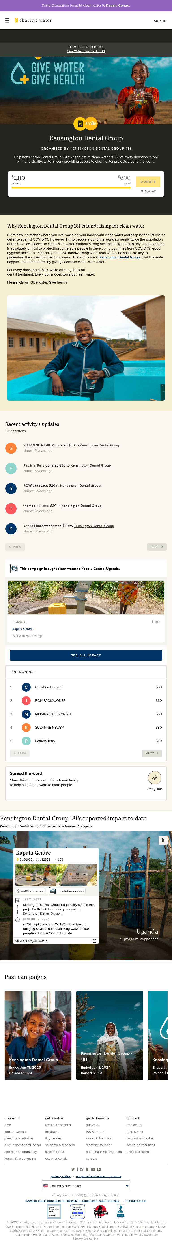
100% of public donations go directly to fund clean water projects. (73, 1200)
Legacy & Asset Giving (20, 1158)
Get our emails (136, 1200)
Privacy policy (61, 1176)
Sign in (160, 21)
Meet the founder (99, 1145)
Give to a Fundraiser (18, 1138)
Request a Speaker (140, 1138)
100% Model (95, 1131)
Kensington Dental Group (120, 257)
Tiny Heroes (53, 1138)
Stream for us (55, 1151)
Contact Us (134, 1124)
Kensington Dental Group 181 (100, 148)
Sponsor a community (20, 1151)
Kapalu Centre (117, 5)
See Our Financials (99, 1138)
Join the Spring (15, 1131)
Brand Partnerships (141, 1145)
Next (156, 547)
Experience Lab (56, 1158)
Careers (91, 1158)
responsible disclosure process (98, 1176)
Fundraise (52, 1131)
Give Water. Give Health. (86, 51)
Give (7, 1124)
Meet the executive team (104, 1151)
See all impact (86, 655)
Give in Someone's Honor (22, 1145)
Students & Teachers (60, 1145)
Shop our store (138, 1151)
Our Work (93, 1124)
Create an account (58, 1124)
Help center (135, 1131)
